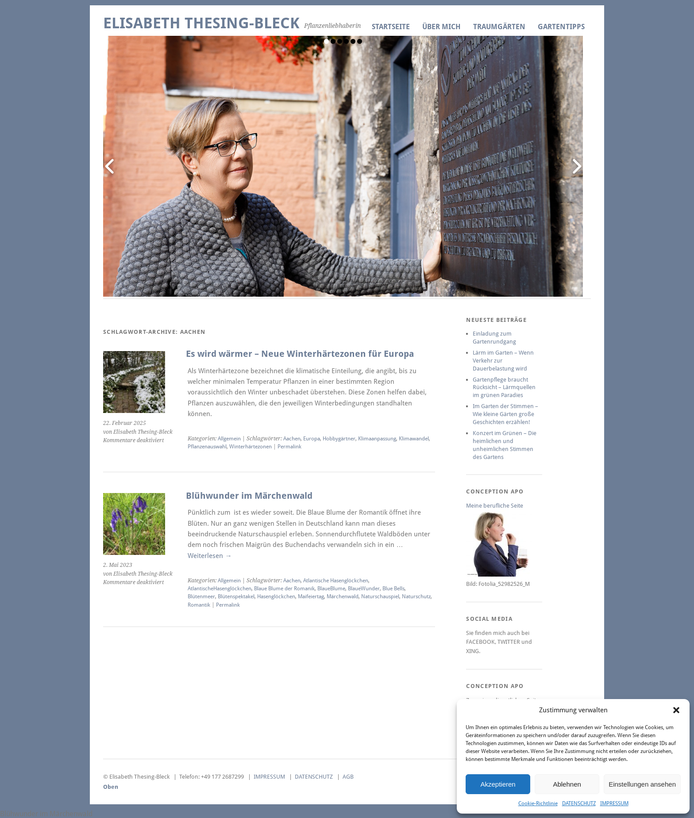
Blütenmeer (201, 596)
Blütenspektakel (236, 596)
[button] (676, 710)
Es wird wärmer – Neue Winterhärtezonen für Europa (301, 354)
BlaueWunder (364, 588)
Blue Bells (393, 588)
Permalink (289, 446)
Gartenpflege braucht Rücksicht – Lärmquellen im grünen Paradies (504, 387)
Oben (110, 787)
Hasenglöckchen (276, 596)
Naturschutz (416, 596)
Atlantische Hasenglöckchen (335, 580)
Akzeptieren (497, 784)
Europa (311, 439)
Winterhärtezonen (250, 446)
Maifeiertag (311, 596)
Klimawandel (414, 439)
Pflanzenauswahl (207, 446)
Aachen (292, 439)
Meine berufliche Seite (494, 505)
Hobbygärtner (339, 439)
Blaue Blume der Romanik (284, 588)
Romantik (199, 605)
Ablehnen (567, 784)
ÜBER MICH (441, 27)
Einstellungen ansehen (642, 784)
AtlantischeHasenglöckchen (219, 588)
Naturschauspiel (380, 596)
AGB (348, 776)
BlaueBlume (331, 588)
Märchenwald (343, 596)
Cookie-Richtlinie (538, 803)
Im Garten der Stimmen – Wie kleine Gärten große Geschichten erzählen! (505, 414)
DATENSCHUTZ (579, 803)
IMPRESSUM (614, 803)
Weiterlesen (209, 556)
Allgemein (229, 439)
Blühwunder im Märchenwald (249, 496)
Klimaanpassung (377, 439)
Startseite (391, 27)
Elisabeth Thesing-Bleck (201, 23)
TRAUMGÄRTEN (499, 27)
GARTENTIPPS (561, 27)
